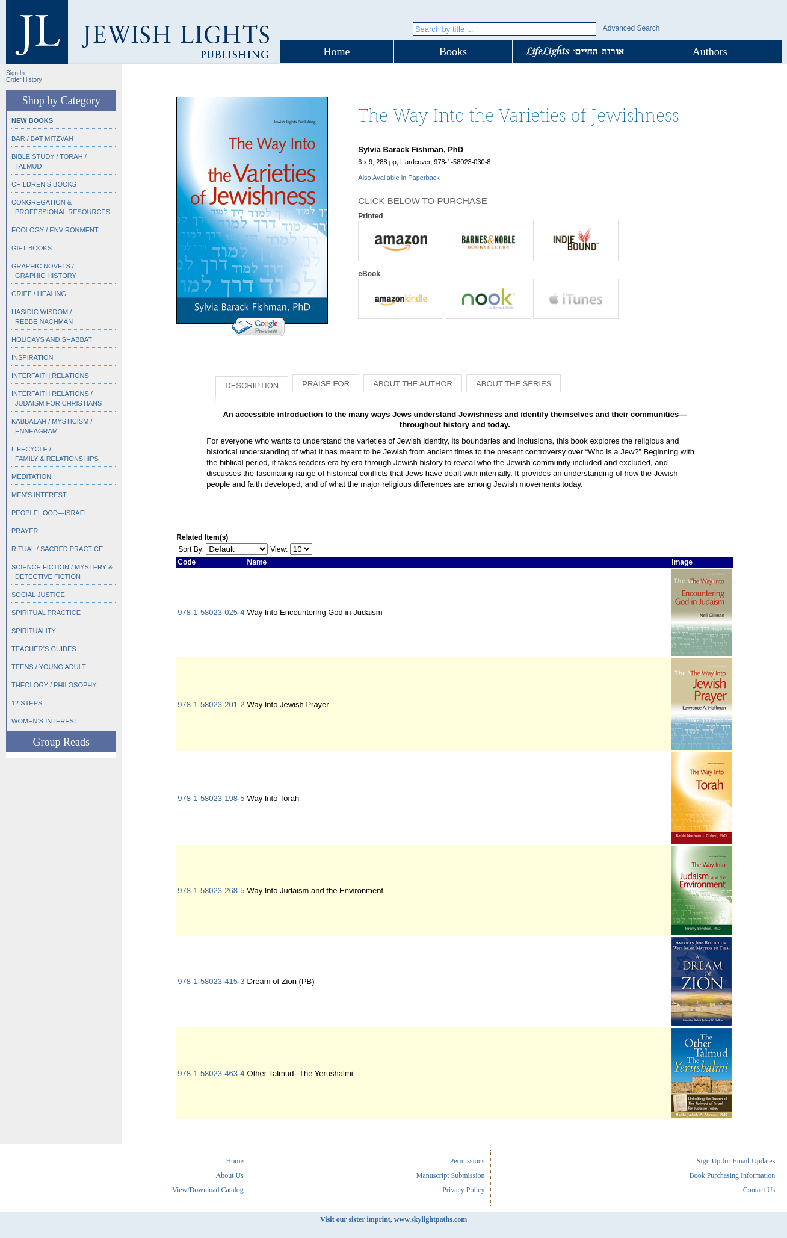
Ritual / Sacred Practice (57, 548)
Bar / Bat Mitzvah (42, 138)
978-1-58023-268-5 (210, 890)
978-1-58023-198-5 (210, 798)
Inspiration (32, 357)
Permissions (466, 1161)
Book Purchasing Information (733, 1175)
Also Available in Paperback (399, 177)
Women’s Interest (44, 721)
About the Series (513, 383)
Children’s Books (43, 184)
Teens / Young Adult (48, 666)
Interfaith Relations (50, 375)
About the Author (412, 383)
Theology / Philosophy (54, 685)
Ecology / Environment (55, 230)
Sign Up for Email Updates (736, 1161)
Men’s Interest (39, 494)
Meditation (31, 476)
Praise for (326, 383)
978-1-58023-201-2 (210, 704)
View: (279, 549)
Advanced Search (631, 28)
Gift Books (31, 248)
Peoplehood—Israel (49, 512)
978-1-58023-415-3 (210, 981)
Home (337, 52)
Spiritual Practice (46, 612)
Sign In (15, 73)
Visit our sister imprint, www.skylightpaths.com (393, 1219)
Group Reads (60, 742)
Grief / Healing (38, 293)
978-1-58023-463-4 (210, 1073)
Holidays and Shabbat (51, 339)
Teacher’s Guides (43, 648)
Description (252, 385)
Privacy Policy (463, 1190)
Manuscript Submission (450, 1175)
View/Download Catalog (208, 1190)
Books (453, 52)
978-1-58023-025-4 (210, 612)
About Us (230, 1175)
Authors (710, 52)
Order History (24, 79)
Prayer (24, 530)
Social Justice (38, 594)
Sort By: (191, 549)
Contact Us (759, 1190)
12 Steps (26, 703)
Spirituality (33, 630)
